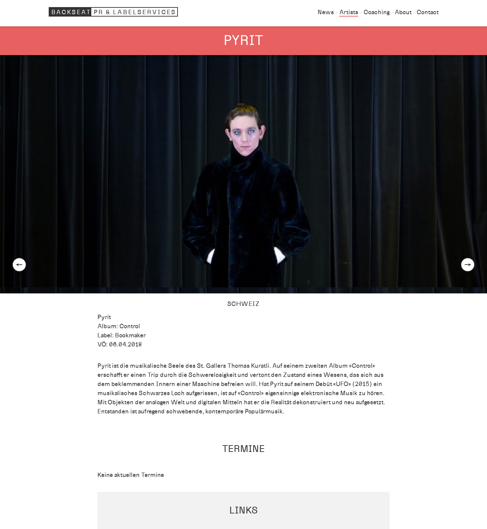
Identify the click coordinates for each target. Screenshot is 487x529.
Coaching (377, 12)
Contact (427, 12)
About (403, 12)
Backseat (114, 12)
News (326, 12)
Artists (348, 12)
